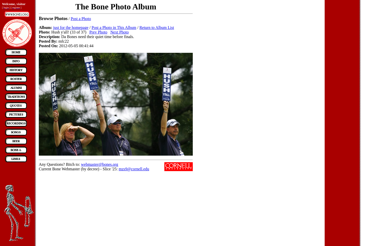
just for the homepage (70, 27)
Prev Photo (98, 32)
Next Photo (119, 32)
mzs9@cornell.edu (134, 169)
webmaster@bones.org (99, 164)
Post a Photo (81, 19)
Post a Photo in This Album (114, 27)
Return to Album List (157, 27)
